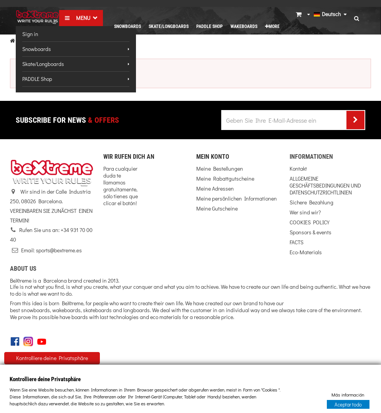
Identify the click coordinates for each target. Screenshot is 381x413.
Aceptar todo (348, 404)
